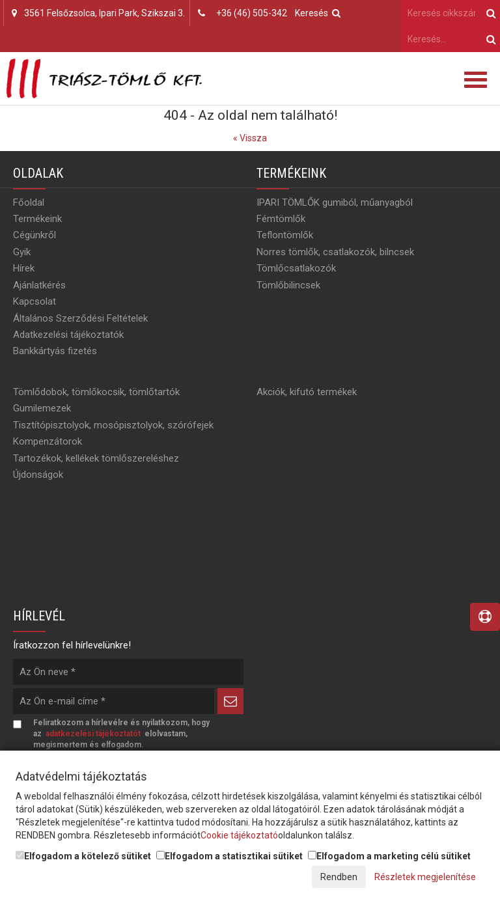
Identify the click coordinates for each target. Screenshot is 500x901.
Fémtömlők (281, 219)
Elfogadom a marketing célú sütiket (389, 856)
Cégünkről (34, 235)
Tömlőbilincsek (288, 285)
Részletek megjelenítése (425, 877)
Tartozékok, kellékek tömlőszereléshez (96, 458)
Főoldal (28, 202)
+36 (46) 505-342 (251, 13)
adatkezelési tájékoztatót (93, 733)
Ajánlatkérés (39, 285)
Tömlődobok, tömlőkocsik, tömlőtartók (96, 392)
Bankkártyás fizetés (55, 351)
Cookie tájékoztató (239, 835)
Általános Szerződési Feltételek (80, 318)
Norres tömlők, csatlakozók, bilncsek (335, 252)
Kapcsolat (34, 301)
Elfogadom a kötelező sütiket (83, 856)
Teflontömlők (285, 235)
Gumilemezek (42, 408)
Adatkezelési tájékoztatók (68, 334)
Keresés (317, 13)
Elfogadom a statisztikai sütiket (229, 856)
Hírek (24, 268)
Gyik (22, 252)
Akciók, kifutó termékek (307, 392)
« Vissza (250, 138)
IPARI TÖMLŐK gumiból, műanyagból (335, 202)
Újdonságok (38, 474)
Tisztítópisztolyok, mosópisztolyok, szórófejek (113, 425)
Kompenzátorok (47, 441)
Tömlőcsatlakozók (296, 268)
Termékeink (37, 219)
